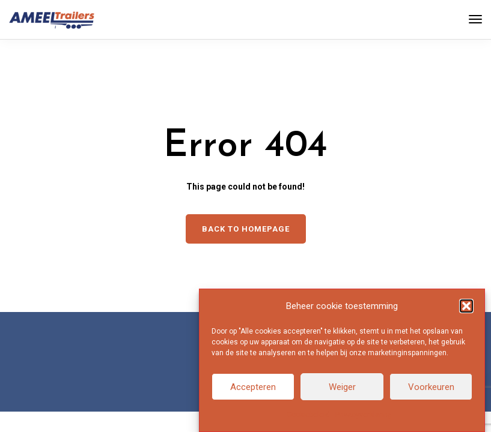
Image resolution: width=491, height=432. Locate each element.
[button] (466, 307)
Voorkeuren (431, 387)
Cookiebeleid (308, 415)
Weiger (342, 387)
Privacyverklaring (363, 415)
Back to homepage (246, 228)
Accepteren (253, 387)
